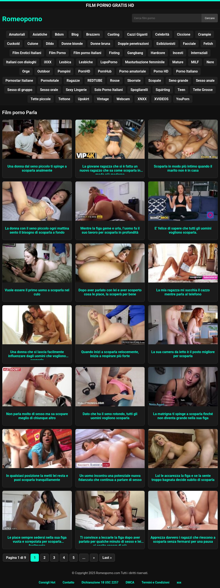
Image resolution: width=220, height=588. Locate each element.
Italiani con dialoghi (21, 62)
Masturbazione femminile (145, 62)
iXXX (48, 62)
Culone (32, 44)
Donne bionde (72, 44)
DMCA (130, 582)
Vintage (103, 99)
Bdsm (59, 34)
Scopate (154, 81)
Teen (181, 90)
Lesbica (65, 62)
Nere (210, 62)
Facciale (189, 44)
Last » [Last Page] (107, 558)
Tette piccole (40, 99)
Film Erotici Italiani (26, 53)
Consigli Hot (47, 582)
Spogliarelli (139, 90)
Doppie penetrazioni (133, 44)
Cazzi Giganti (137, 34)
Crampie (204, 34)
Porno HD (161, 71)
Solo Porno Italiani (108, 90)
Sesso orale (49, 90)
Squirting (163, 90)
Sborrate (134, 81)
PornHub (105, 71)
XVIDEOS (161, 99)
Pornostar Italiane (19, 81)
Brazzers (93, 34)
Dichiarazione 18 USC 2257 (100, 582)
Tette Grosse (203, 90)
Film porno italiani (87, 53)
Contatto (68, 582)
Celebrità (162, 34)
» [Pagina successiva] (94, 558)
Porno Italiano (187, 71)
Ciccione (183, 34)
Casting (113, 34)
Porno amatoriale (132, 71)
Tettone (64, 99)
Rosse (114, 81)
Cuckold (13, 44)
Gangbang (135, 53)
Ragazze (73, 81)
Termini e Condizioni (155, 582)
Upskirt (83, 99)
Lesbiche (86, 62)
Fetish (208, 44)
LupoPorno (109, 62)
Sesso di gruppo (19, 90)
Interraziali (199, 53)
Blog (75, 34)
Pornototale (50, 81)
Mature (177, 62)
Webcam (123, 99)
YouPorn (182, 99)
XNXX (142, 99)
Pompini (64, 71)
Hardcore (158, 53)
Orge (26, 71)
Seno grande (178, 81)
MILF (195, 62)
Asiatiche (40, 34)
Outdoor (43, 71)
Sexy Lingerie (76, 90)
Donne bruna (100, 44)
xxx (179, 582)
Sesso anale (205, 81)
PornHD (84, 71)
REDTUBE (94, 81)
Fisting (114, 53)
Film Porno (57, 53)
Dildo (50, 44)
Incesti (178, 53)
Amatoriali (17, 34)
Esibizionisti (166, 44)
